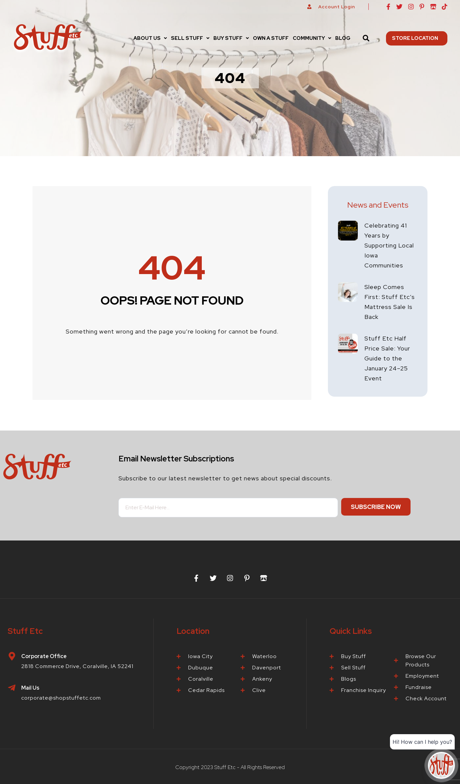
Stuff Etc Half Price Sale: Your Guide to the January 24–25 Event (387, 358)
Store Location (416, 38)
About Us (150, 38)
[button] (150, 38)
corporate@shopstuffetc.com (61, 697)
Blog (342, 38)
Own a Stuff (271, 38)
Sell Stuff (190, 38)
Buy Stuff (231, 38)
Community (312, 38)
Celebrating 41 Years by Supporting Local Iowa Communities (389, 245)
